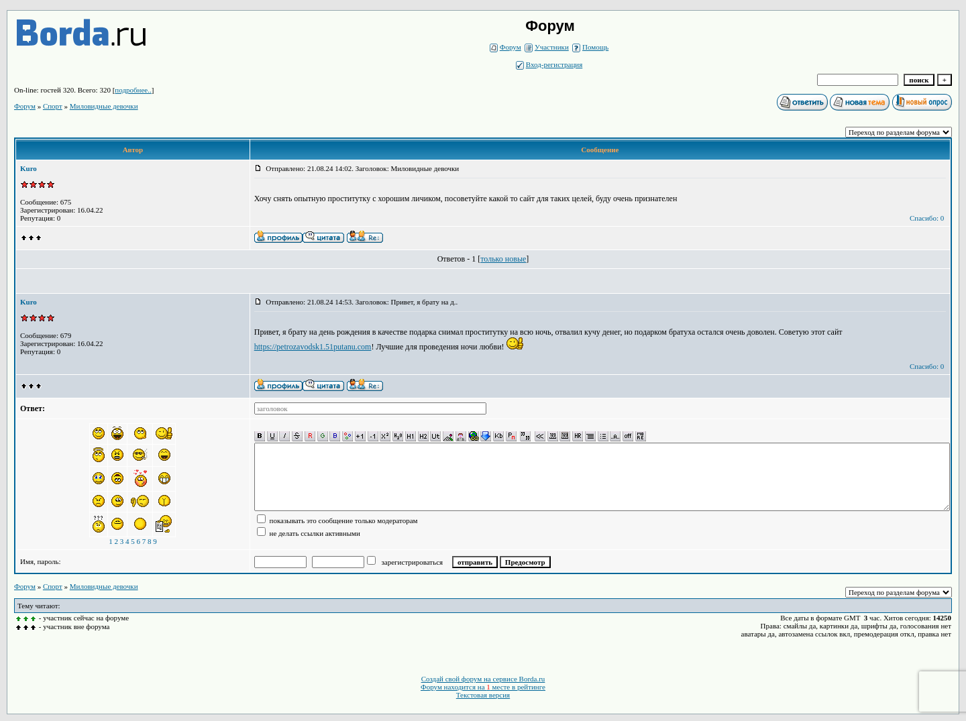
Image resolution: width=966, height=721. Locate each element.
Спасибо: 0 (927, 218)
